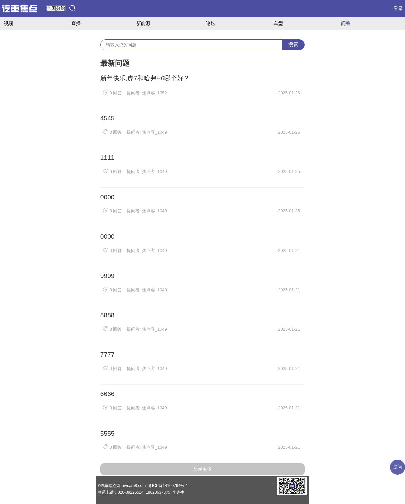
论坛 (210, 23)
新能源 (143, 23)
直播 (76, 23)
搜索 (293, 44)
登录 (398, 8)
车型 (278, 23)
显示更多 (202, 469)
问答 (345, 23)
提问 (397, 466)
